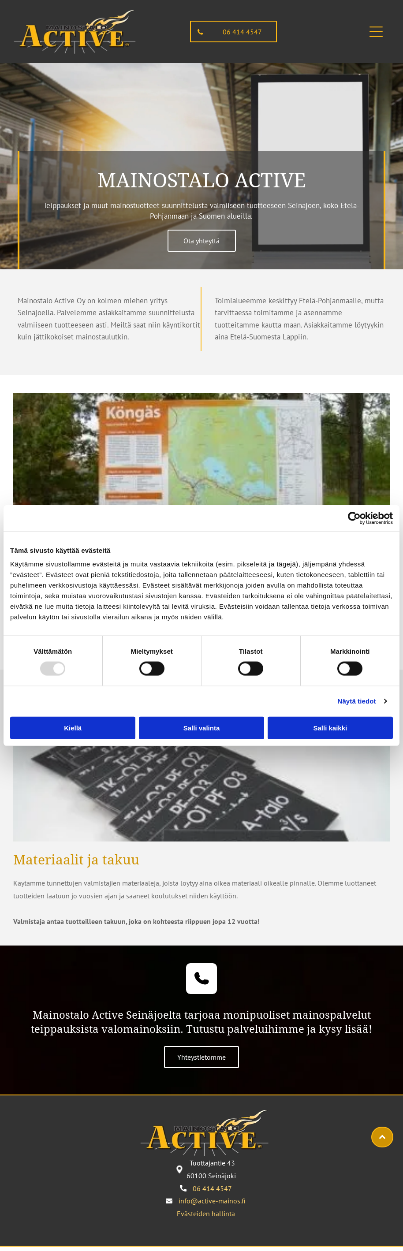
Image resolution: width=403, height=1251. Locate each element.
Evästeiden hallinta (206, 1213)
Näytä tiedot (357, 701)
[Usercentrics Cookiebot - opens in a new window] (354, 518)
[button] (376, 31)
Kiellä (73, 727)
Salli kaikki (330, 727)
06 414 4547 (212, 1188)
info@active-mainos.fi (212, 1200)
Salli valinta (201, 727)
